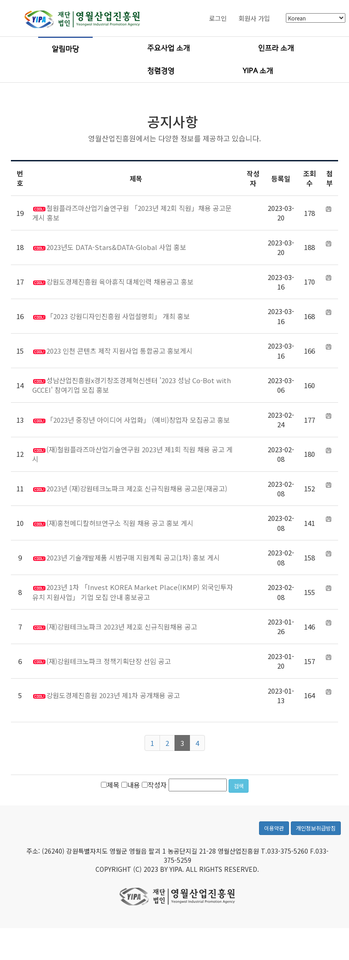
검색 (239, 786)
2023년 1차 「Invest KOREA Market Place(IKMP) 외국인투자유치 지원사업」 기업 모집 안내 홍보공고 (132, 591)
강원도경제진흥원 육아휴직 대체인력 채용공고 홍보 (120, 281)
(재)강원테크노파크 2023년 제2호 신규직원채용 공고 (121, 626)
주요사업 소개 (168, 48)
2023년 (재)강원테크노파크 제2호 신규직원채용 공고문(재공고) (136, 488)
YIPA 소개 (258, 71)
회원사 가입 (254, 18)
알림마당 (65, 49)
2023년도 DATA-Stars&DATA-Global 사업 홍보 (116, 247)
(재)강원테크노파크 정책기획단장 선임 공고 (108, 661)
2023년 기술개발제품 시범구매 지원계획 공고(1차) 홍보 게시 (133, 557)
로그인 (218, 18)
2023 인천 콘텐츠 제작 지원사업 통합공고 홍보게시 (119, 350)
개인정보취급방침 (316, 846)
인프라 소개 (276, 48)
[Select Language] (315, 18)
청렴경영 (160, 71)
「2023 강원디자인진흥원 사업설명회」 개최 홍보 (118, 316)
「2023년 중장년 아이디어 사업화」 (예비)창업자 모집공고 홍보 (138, 420)
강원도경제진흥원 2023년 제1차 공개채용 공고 (113, 695)
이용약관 (274, 846)
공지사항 (172, 121)
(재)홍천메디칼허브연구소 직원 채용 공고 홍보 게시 (120, 523)
